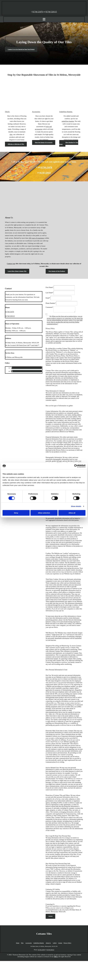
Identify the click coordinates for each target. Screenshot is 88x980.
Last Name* (49, 293)
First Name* (49, 287)
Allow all (72, 513)
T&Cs (56, 956)
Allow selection (44, 513)
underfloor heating (68, 121)
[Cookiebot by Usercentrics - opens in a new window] (75, 466)
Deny (16, 513)
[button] (21, 49)
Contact (60, 943)
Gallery (55, 943)
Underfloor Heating (38, 943)
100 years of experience (36, 238)
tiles (11, 134)
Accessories (28, 943)
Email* (48, 298)
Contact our (11, 263)
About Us (48, 943)
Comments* (49, 307)
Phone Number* (51, 303)
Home (17, 943)
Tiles (22, 943)
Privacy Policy (67, 943)
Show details (76, 506)
